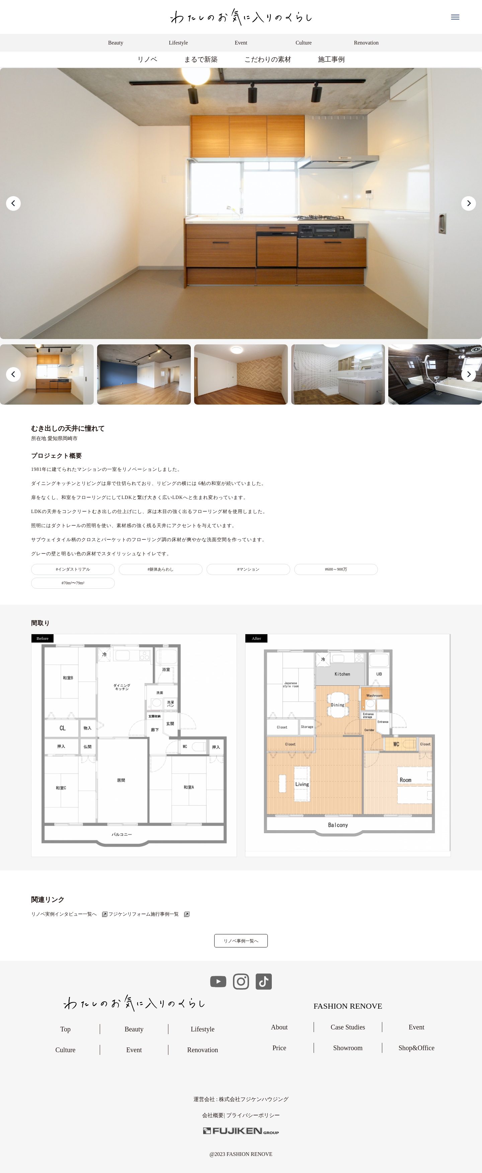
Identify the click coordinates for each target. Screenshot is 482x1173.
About (279, 1027)
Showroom (348, 1048)
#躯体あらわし (161, 569)
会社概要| (214, 1115)
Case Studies (348, 1027)
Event (134, 1050)
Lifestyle (203, 1029)
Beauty (134, 1029)
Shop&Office (416, 1048)
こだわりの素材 (267, 59)
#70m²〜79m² (73, 583)
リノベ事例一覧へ (241, 940)
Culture (65, 1050)
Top (65, 1029)
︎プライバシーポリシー (253, 1115)
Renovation (202, 1050)
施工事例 (331, 59)
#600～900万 (336, 569)
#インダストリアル (73, 569)
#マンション (248, 569)
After (256, 638)
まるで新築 (201, 59)
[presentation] (13, 203)
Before (42, 638)
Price (279, 1048)
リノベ (147, 59)
